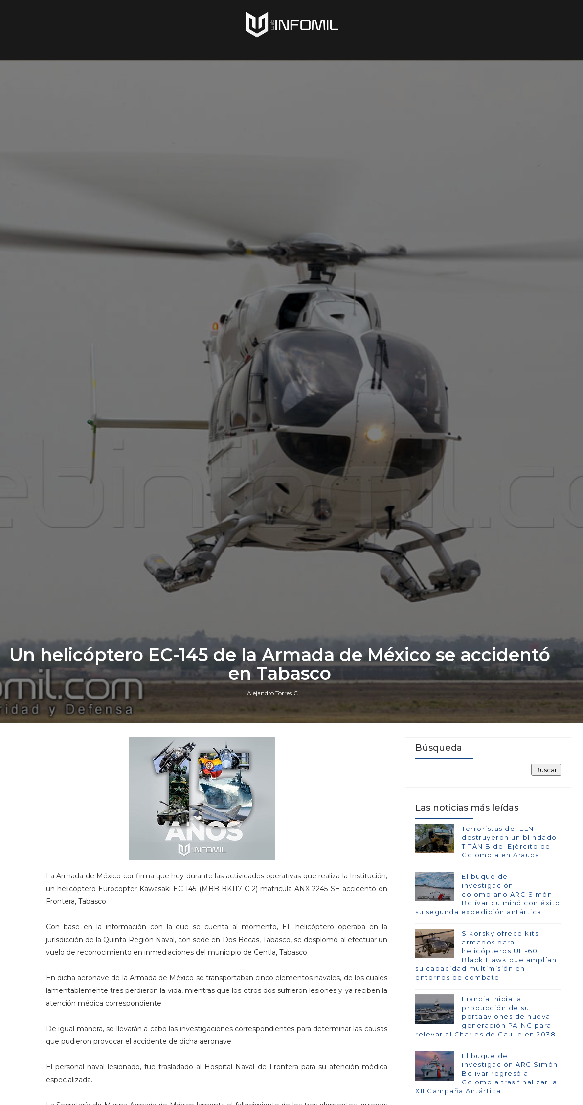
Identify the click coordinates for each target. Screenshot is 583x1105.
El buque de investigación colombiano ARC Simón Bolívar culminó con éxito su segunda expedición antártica (488, 894)
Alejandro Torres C (272, 693)
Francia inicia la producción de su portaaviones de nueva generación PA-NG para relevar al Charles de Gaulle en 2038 (485, 1016)
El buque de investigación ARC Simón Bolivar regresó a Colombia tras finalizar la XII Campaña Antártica (486, 1073)
